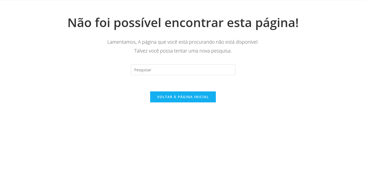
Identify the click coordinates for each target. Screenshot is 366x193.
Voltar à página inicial (183, 96)
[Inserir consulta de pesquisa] (183, 69)
